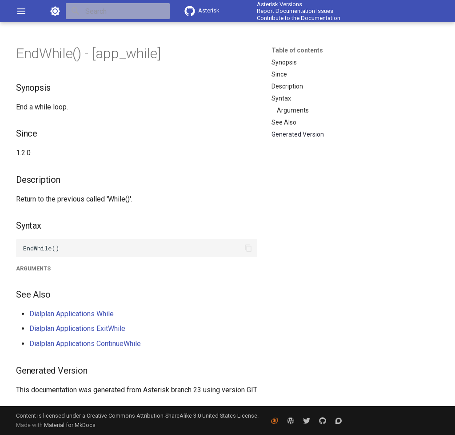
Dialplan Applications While (71, 314)
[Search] (118, 11)
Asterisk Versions (279, 4)
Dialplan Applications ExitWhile (77, 328)
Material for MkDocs (70, 425)
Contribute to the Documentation (298, 18)
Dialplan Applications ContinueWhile (85, 343)
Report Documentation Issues (295, 11)
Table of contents (297, 50)
